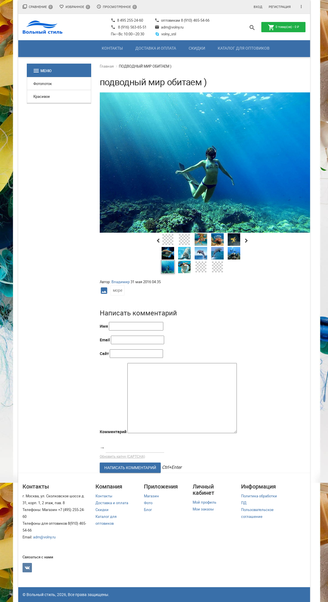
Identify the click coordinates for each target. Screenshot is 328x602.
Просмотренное (117, 6)
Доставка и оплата (155, 48)
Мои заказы (203, 509)
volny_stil (165, 34)
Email (105, 339)
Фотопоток (42, 83)
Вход (258, 7)
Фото (148, 502)
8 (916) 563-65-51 (132, 27)
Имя (104, 326)
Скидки (197, 48)
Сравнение (38, 6)
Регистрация (280, 7)
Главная (107, 66)
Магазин (151, 495)
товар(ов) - (283, 27)
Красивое (41, 96)
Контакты (112, 48)
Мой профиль (204, 502)
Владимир (120, 281)
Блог (148, 509)
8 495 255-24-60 (127, 20)
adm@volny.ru (169, 27)
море (117, 290)
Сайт (104, 353)
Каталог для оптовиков (244, 48)
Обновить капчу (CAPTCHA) (122, 456)
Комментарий (113, 431)
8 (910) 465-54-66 (194, 20)
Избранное (74, 6)
